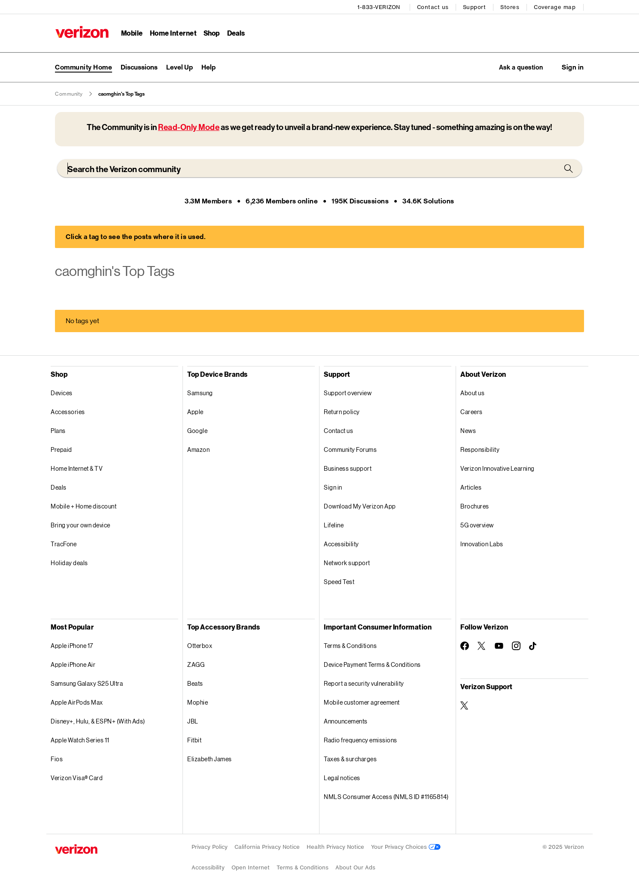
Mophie (197, 702)
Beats (195, 683)
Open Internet (250, 868)
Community (69, 94)
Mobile (132, 32)
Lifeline (334, 525)
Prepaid (61, 450)
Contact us (433, 6)
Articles (470, 487)
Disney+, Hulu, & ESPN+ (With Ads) (98, 721)
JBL (192, 721)
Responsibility (479, 450)
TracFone (63, 544)
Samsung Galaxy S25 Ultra (87, 683)
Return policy (342, 412)
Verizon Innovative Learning (497, 468)
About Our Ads (355, 868)
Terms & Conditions (350, 646)
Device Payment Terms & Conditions (372, 665)
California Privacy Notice (267, 847)
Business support (347, 468)
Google (197, 431)
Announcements (346, 721)
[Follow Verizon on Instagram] (516, 646)
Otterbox (199, 646)
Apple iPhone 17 (72, 646)
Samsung (200, 393)
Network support (347, 563)
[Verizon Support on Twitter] (464, 706)
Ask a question (518, 67)
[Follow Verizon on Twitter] (482, 646)
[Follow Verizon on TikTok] (533, 646)
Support (475, 6)
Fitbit (194, 740)
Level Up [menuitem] (179, 67)
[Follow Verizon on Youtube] (499, 646)
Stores (510, 6)
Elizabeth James (209, 759)
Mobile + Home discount (83, 506)
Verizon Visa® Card (77, 778)
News (468, 431)
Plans (58, 431)
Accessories (68, 412)
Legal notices (342, 778)
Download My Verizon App (360, 506)
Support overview (347, 393)
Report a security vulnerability (364, 683)
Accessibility (341, 544)
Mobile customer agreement (362, 702)
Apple (195, 412)
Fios (57, 759)
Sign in (333, 487)
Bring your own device (80, 525)
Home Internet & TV (77, 468)
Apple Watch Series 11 (80, 740)
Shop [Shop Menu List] (211, 32)
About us (472, 393)
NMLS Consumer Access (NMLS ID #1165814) (386, 797)
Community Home (83, 67)
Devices (62, 393)
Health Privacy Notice (335, 847)
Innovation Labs (481, 544)
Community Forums (350, 450)
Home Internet (173, 32)
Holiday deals (69, 563)
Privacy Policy (210, 847)
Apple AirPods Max (77, 702)
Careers (471, 412)
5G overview (477, 525)
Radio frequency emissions (360, 740)
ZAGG (195, 665)
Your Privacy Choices (406, 847)
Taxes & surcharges (350, 759)
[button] (573, 67)
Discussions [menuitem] (139, 67)
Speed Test (339, 582)
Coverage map (555, 6)
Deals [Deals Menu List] (236, 32)
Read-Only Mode (188, 128)
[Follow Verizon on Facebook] (464, 646)
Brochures (474, 506)
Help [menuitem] (208, 67)
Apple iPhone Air (73, 665)
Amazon (198, 450)
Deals (59, 487)
